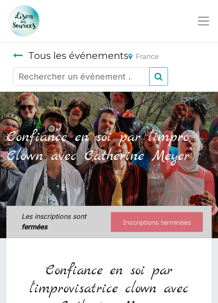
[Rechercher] (158, 76)
